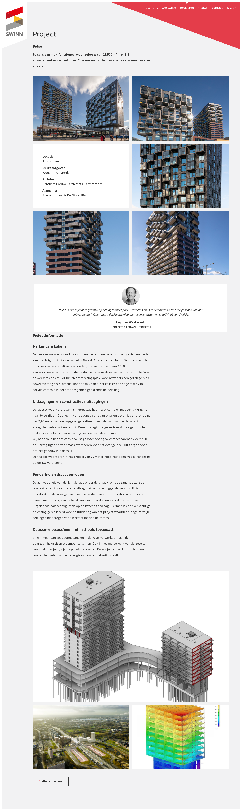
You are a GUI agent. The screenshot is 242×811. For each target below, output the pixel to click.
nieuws (203, 7)
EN (235, 7)
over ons (152, 7)
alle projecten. (52, 781)
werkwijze (169, 7)
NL (229, 7)
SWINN (14, 25)
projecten (187, 7)
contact (217, 7)
